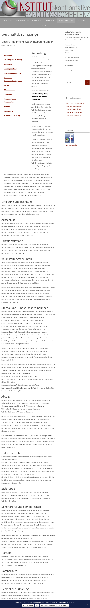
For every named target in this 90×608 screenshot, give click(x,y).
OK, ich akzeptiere (28, 605)
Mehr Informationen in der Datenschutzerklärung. (54, 605)
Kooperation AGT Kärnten (73, 116)
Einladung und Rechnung (13, 60)
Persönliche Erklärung (12, 116)
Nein (37, 605)
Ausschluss (8, 64)
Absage (6, 85)
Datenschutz (8, 111)
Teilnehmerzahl (9, 90)
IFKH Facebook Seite (71, 145)
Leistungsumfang (10, 69)
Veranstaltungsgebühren (13, 73)
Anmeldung (8, 55)
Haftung (7, 106)
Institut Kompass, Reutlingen (74, 112)
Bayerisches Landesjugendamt (75, 103)
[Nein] (88, 604)
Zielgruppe (8, 94)
